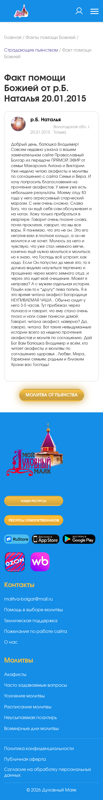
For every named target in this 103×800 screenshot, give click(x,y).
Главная (12, 37)
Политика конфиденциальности (39, 749)
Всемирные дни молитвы (31, 728)
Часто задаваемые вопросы (35, 685)
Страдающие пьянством (31, 50)
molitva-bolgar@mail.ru (28, 599)
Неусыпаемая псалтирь (30, 718)
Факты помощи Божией (51, 37)
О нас (11, 642)
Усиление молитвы (24, 696)
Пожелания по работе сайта (35, 631)
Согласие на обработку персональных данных (47, 772)
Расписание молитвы (27, 707)
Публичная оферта (25, 759)
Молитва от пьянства (52, 395)
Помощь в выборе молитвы (33, 610)
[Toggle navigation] (94, 12)
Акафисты (15, 674)
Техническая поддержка (30, 621)
